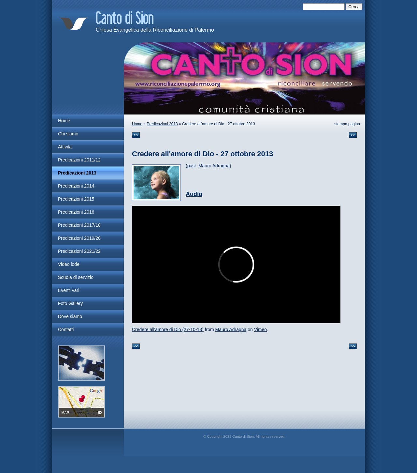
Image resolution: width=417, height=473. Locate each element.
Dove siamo (70, 316)
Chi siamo (68, 133)
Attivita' (65, 146)
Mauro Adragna (231, 329)
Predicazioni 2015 (76, 199)
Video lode (68, 264)
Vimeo (260, 329)
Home (137, 124)
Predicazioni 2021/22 (79, 251)
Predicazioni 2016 (76, 212)
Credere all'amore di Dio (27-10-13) (168, 329)
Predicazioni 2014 (76, 186)
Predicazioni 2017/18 (79, 225)
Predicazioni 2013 (162, 124)
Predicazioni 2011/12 (79, 159)
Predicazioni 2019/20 (79, 238)
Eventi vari (68, 290)
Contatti (66, 329)
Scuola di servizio (75, 277)
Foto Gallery (70, 303)
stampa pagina (347, 124)
